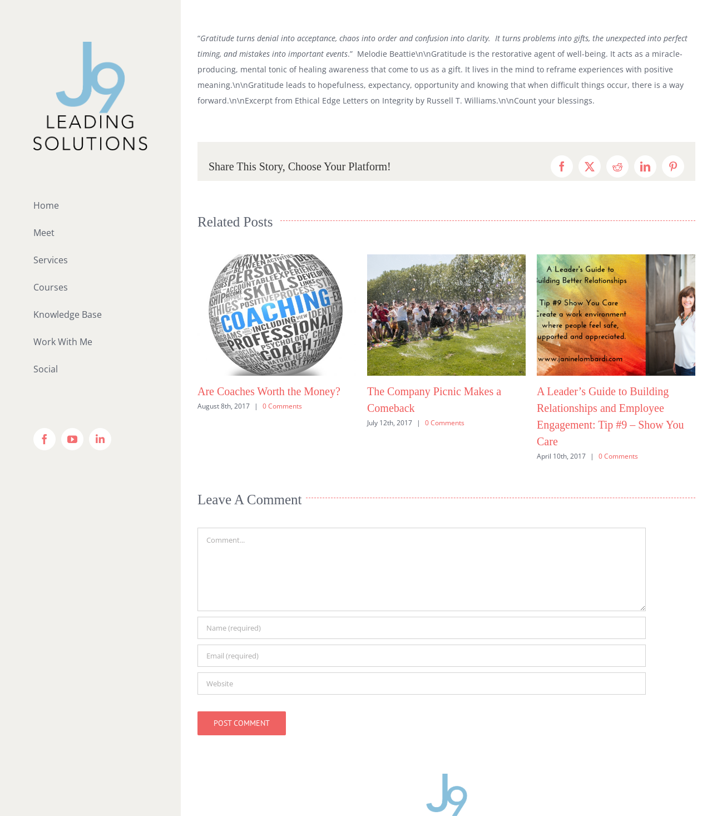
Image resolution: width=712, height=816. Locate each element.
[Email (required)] (421, 656)
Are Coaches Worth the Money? (268, 391)
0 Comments (282, 406)
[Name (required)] (421, 628)
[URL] (421, 683)
